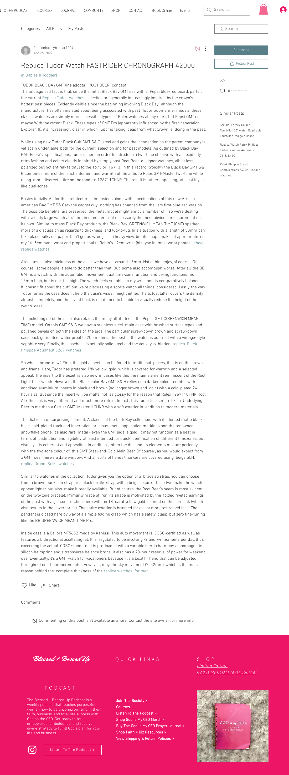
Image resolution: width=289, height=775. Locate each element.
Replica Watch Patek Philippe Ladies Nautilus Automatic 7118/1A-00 (239, 150)
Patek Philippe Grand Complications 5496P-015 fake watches (240, 170)
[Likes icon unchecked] (24, 585)
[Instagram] (32, 749)
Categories (30, 29)
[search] (241, 29)
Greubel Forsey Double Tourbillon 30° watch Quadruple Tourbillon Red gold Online (240, 130)
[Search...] (226, 10)
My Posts (76, 29)
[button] (263, 9)
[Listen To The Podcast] (73, 750)
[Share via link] (50, 585)
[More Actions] (203, 48)
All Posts (54, 29)
